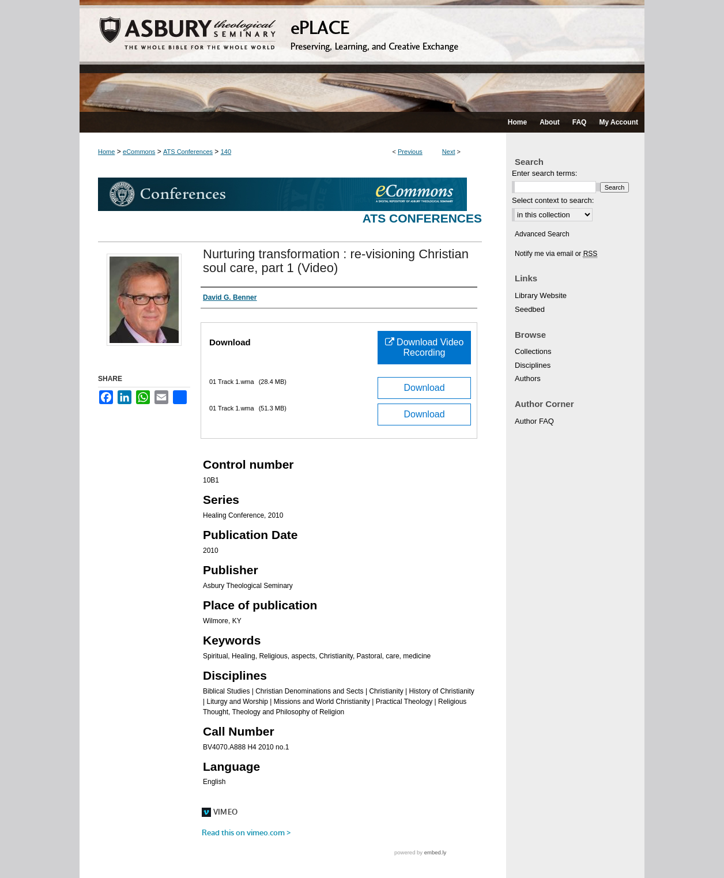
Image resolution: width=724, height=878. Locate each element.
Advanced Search (542, 234)
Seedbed (530, 309)
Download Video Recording (424, 347)
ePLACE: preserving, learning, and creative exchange (362, 56)
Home (106, 151)
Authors (528, 378)
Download (424, 388)
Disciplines (532, 365)
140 (226, 151)
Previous (410, 151)
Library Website (541, 295)
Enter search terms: (544, 173)
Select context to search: (553, 200)
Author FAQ (534, 421)
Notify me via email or (556, 254)
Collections (533, 351)
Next (448, 151)
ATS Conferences (188, 151)
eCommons (139, 151)
